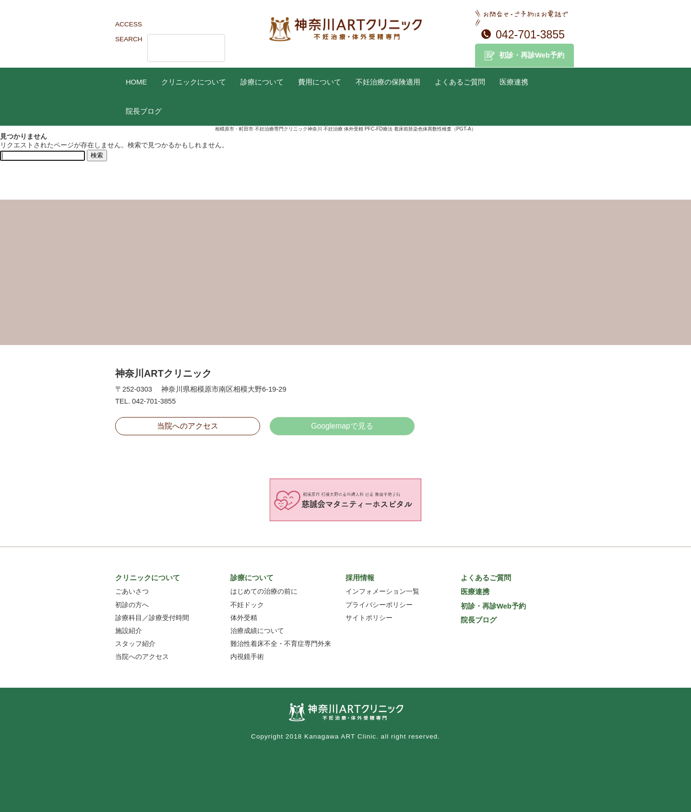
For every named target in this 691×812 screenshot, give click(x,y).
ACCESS (128, 24)
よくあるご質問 (460, 82)
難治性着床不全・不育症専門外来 (280, 643)
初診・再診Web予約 (531, 55)
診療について (262, 82)
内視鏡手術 (247, 656)
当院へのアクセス (187, 426)
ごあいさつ (132, 591)
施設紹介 (128, 630)
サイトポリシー (369, 617)
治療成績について (257, 630)
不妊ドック (247, 605)
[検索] (173, 48)
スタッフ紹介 (135, 643)
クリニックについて (193, 82)
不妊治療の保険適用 (388, 82)
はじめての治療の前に (264, 591)
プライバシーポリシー (379, 605)
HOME (136, 82)
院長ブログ (144, 111)
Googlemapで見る (342, 426)
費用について (319, 82)
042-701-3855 (530, 34)
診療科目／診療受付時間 (152, 617)
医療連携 (514, 82)
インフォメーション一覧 (382, 591)
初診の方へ (132, 605)
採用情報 (360, 578)
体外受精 (243, 617)
